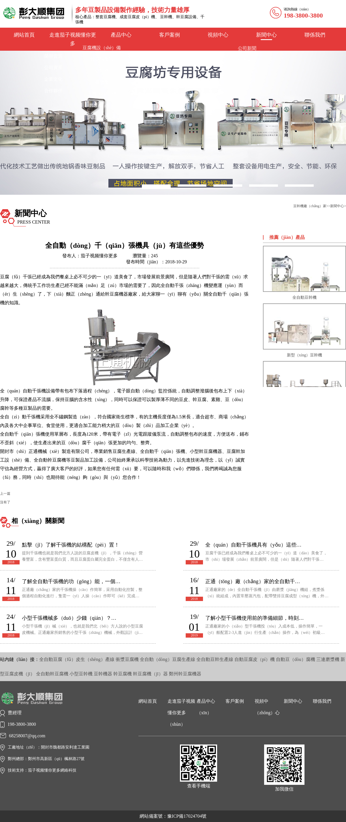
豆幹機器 (103, 673)
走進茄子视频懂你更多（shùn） (181, 713)
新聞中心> (338, 206)
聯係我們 (314, 35)
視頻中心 (218, 35)
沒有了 (5, 502)
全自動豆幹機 (304, 273)
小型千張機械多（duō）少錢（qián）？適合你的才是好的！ (72, 618)
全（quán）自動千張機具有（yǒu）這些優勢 (255, 545)
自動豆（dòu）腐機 (295, 659)
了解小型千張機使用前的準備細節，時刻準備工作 (255, 618)
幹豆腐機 (122, 673)
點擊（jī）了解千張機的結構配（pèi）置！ (70, 545)
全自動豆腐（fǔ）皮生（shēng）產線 (76, 659)
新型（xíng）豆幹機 (304, 330)
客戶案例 (169, 35)
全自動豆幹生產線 (214, 659)
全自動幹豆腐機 (52, 673)
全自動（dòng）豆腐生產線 (167, 659)
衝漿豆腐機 (127, 659)
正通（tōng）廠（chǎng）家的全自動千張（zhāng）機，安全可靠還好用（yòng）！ (255, 581)
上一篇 (5, 494)
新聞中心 (266, 35)
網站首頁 (24, 35)
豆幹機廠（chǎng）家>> (311, 206)
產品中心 (121, 35)
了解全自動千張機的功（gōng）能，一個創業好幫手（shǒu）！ (72, 581)
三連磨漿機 (327, 659)
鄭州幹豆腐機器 (185, 673)
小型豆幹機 (81, 673)
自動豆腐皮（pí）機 (254, 659)
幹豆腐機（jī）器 (150, 673)
